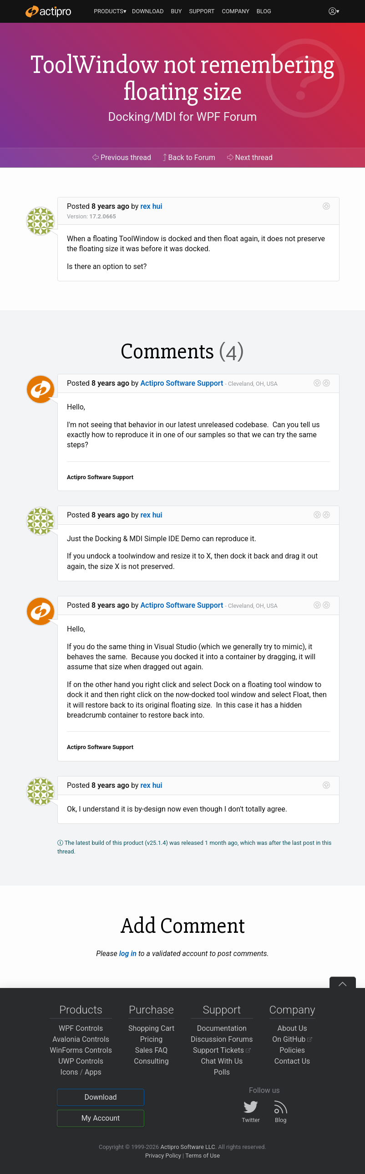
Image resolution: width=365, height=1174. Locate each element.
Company (292, 1009)
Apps (93, 1072)
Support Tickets (222, 1050)
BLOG (264, 11)
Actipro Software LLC (187, 1146)
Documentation (222, 1028)
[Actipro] (48, 11)
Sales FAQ (151, 1050)
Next (250, 157)
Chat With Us (222, 1061)
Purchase (151, 1009)
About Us (292, 1028)
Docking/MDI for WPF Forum (182, 117)
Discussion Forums (222, 1039)
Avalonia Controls (80, 1039)
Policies (292, 1050)
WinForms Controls (81, 1050)
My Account (100, 1118)
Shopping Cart (151, 1028)
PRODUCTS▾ (110, 11)
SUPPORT (202, 11)
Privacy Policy (163, 1155)
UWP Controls (80, 1061)
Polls (222, 1072)
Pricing (151, 1039)
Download (100, 1097)
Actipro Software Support (181, 383)
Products (80, 1009)
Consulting (151, 1061)
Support (222, 1009)
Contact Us (292, 1061)
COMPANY (235, 11)
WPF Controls (81, 1028)
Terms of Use (202, 1155)
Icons (69, 1072)
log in (128, 953)
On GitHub (292, 1039)
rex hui (151, 206)
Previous (121, 157)
